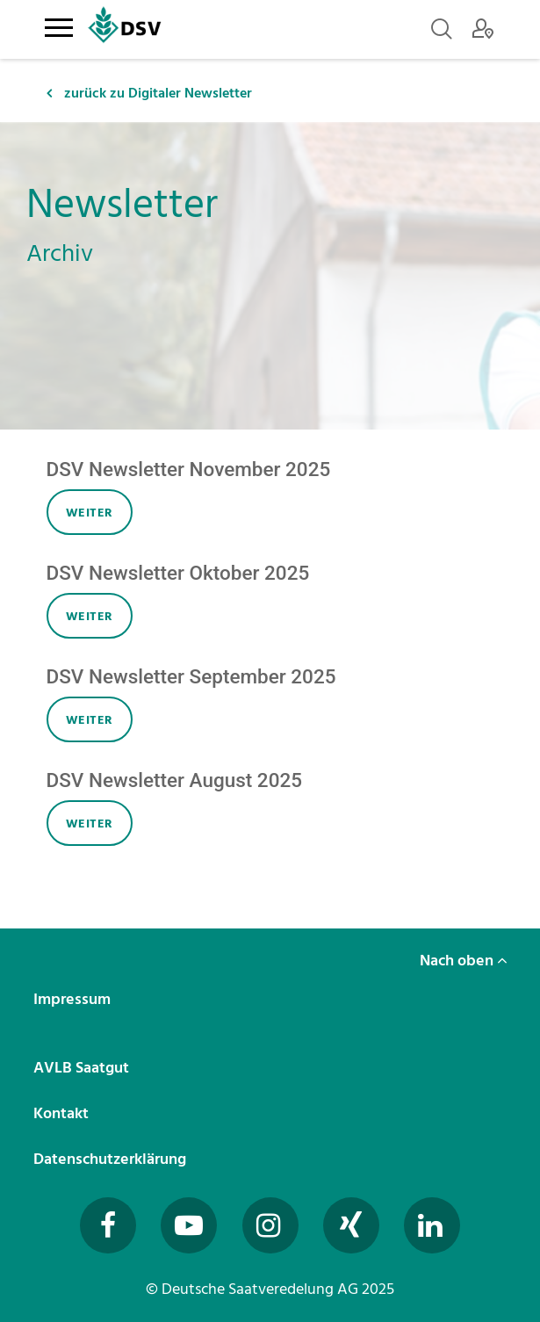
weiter (89, 512)
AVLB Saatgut (83, 1067)
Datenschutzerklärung (111, 1159)
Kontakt (62, 1113)
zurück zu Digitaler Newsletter (149, 93)
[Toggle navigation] (59, 24)
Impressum (73, 999)
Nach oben (464, 960)
